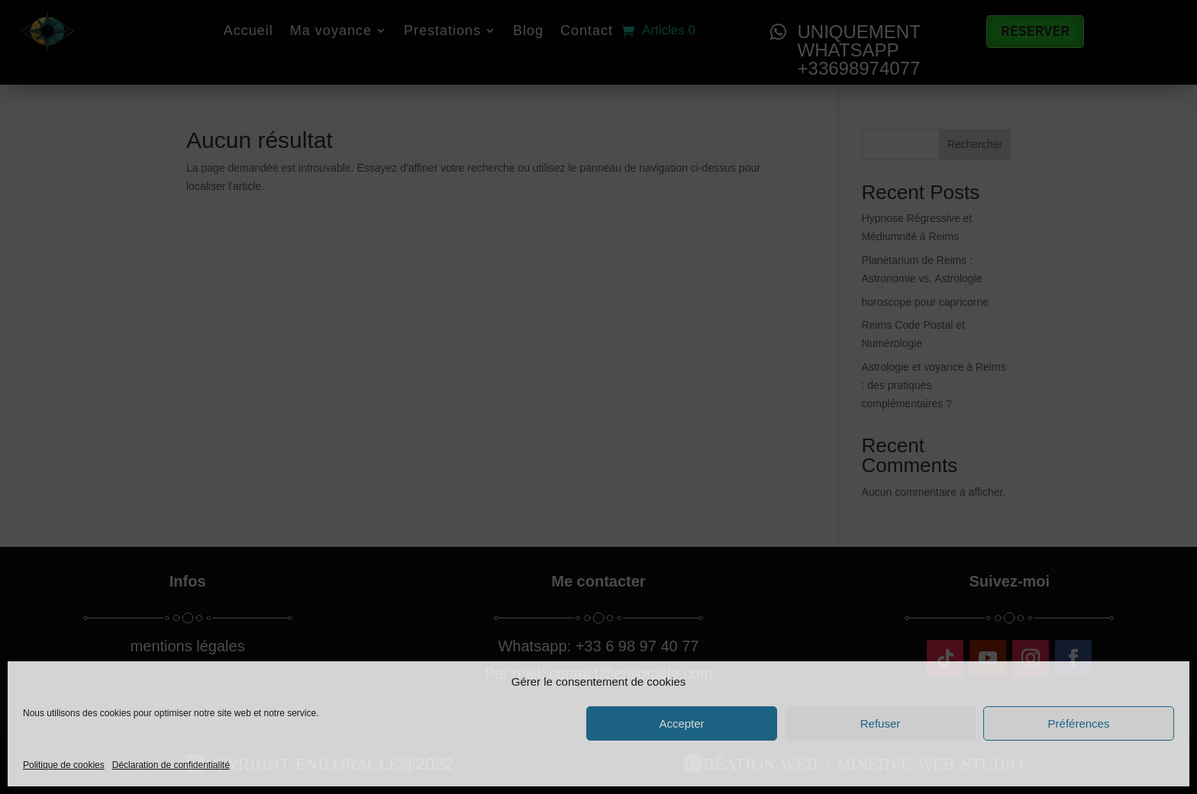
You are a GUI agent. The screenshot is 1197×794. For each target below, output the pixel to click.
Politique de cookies (64, 765)
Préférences (1079, 723)
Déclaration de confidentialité (171, 765)
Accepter (681, 723)
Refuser (880, 723)
